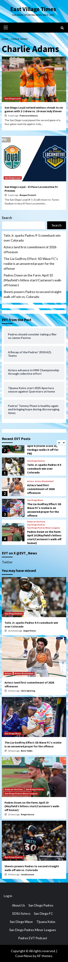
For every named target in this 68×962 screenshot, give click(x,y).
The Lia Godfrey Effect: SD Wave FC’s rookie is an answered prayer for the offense (31, 263)
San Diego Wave (35, 500)
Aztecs (30, 481)
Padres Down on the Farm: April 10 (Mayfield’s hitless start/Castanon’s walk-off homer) (33, 280)
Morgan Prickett (28, 195)
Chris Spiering (28, 690)
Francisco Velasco (29, 115)
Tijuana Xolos (45, 922)
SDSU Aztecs (21, 913)
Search (7, 218)
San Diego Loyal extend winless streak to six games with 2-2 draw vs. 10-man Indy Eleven (34, 109)
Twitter (7, 562)
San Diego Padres (36, 461)
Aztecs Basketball (44, 481)
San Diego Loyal (13, 98)
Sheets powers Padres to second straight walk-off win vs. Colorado (32, 294)
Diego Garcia (27, 814)
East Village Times (33, 9)
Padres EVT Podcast (32, 938)
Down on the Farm (36, 522)
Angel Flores (29, 630)
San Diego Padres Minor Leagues (43, 528)
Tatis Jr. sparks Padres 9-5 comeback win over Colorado (32, 237)
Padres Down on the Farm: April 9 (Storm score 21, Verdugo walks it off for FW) (44, 447)
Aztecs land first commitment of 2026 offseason (30, 249)
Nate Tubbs (26, 750)
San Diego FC (43, 913)
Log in (8, 896)
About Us (18, 905)
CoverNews (23, 956)
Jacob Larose (27, 874)
